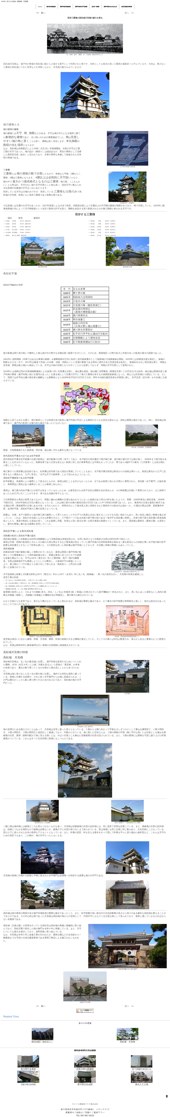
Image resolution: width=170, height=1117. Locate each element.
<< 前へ (40, 13)
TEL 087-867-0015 (85, 1115)
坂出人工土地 (141, 1084)
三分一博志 (95, 6)
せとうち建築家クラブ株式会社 (85, 1104)
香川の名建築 (11, 1)
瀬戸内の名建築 (65, 6)
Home (40, 7)
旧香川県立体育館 (28, 1085)
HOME (3, 1)
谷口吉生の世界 (126, 6)
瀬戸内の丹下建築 (81, 6)
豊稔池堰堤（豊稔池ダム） (42, 1042)
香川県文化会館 (85, 1084)
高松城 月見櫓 (127, 1042)
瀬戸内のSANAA (110, 6)
